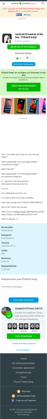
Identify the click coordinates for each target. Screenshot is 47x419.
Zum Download (23, 336)
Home (24, 358)
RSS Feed (26, 391)
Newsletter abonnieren (23, 368)
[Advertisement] (23, 26)
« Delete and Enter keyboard (23, 343)
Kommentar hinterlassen (23, 64)
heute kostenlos (23, 47)
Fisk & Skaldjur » (23, 350)
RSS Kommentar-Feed (26, 396)
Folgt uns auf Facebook (26, 400)
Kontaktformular (23, 372)
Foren (23, 377)
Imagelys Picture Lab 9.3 (28, 308)
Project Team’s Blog (23, 381)
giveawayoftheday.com (28, 409)
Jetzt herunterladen (23, 87)
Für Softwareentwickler (23, 363)
